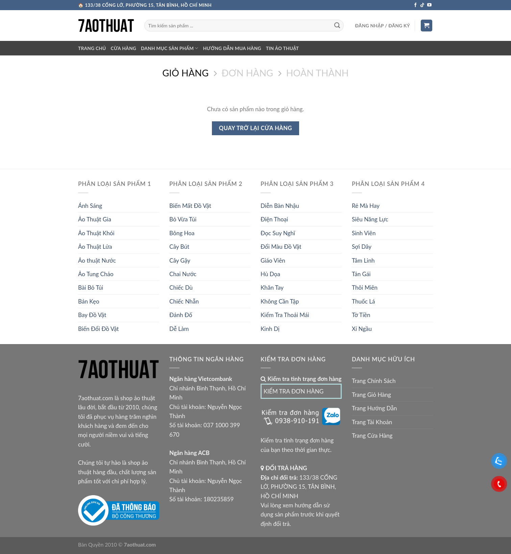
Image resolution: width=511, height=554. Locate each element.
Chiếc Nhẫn (184, 301)
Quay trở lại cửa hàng (255, 128)
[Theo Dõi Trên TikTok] (422, 5)
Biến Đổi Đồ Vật (98, 328)
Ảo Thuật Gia (94, 219)
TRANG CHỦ (92, 48)
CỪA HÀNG (123, 48)
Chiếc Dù (181, 287)
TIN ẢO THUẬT (282, 48)
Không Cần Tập (280, 301)
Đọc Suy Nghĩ (278, 233)
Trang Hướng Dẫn (374, 408)
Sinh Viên (363, 233)
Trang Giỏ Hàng (371, 394)
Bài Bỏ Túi (90, 287)
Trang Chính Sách (374, 380)
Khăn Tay (272, 287)
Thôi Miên (365, 287)
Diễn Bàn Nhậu (280, 205)
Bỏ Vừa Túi (182, 219)
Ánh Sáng (90, 205)
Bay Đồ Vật (92, 314)
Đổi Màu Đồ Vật (281, 246)
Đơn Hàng (247, 73)
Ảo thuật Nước (97, 260)
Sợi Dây (361, 246)
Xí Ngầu (362, 328)
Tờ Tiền (361, 314)
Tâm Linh (363, 260)
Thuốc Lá (363, 301)
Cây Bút (179, 246)
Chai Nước (182, 274)
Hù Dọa (270, 274)
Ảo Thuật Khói (96, 233)
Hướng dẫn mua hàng (232, 48)
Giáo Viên (273, 260)
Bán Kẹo (88, 301)
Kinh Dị (270, 328)
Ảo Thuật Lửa (95, 246)
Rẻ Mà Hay (366, 205)
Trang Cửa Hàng (372, 435)
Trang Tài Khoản (372, 422)
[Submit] (337, 26)
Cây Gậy (179, 260)
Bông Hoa (181, 233)
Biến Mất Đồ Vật (190, 205)
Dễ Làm (179, 328)
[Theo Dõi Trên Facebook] (415, 5)
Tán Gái (361, 274)
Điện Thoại (274, 219)
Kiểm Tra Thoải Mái (285, 314)
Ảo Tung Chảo (96, 274)
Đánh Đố (180, 314)
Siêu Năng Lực (370, 219)
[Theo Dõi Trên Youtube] (429, 5)
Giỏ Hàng (185, 73)
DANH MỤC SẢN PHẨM (169, 48)
